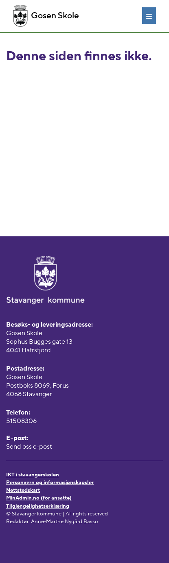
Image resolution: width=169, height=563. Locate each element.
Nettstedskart (23, 490)
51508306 (21, 421)
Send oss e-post (29, 446)
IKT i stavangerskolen (32, 475)
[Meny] (149, 15)
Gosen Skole (46, 16)
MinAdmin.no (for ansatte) (39, 498)
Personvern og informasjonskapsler (50, 482)
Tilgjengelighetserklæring (37, 506)
